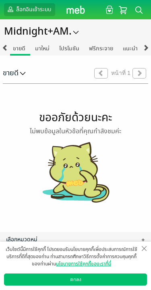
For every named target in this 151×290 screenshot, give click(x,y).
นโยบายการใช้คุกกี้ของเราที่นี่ (83, 263)
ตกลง (75, 279)
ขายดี (19, 48)
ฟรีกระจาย (101, 48)
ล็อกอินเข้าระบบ (28, 9)
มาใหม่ (42, 48)
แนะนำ (130, 48)
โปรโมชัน (69, 48)
